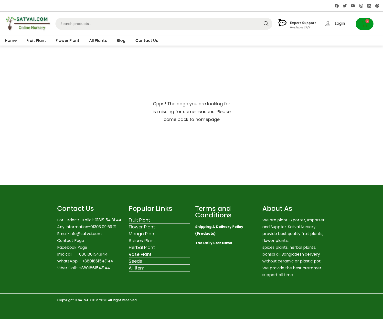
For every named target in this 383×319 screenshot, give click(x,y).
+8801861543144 (97, 261)
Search (266, 23)
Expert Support (303, 23)
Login (340, 23)
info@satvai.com (86, 233)
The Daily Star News (213, 242)
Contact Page (70, 240)
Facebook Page (72, 247)
